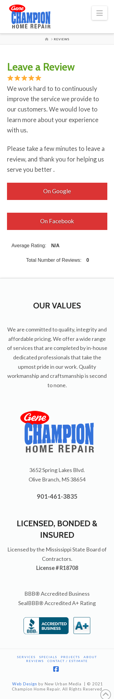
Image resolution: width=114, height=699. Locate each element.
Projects (70, 657)
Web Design (24, 683)
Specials (48, 657)
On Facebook (57, 221)
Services (26, 657)
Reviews (35, 661)
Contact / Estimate (67, 661)
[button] (99, 13)
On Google (57, 191)
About (90, 657)
